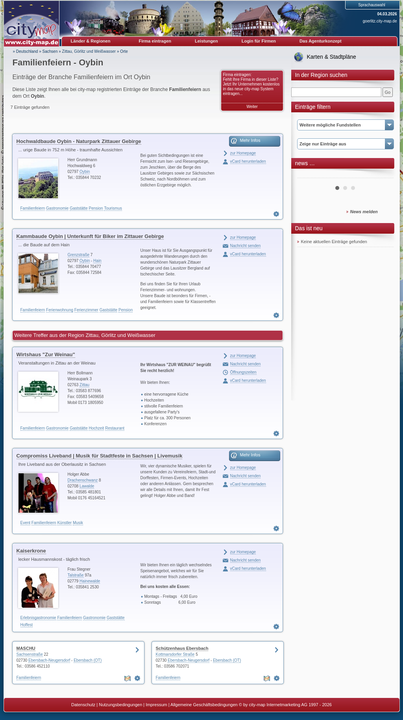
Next (383, 175)
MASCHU (26, 648)
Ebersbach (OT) (88, 660)
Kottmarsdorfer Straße (175, 654)
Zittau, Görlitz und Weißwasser (89, 51)
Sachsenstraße (30, 654)
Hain (97, 261)
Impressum (156, 704)
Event (25, 523)
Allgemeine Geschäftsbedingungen (204, 704)
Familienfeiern (32, 208)
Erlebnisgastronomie (38, 618)
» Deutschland (25, 51)
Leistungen (206, 41)
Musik (78, 523)
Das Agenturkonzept (320, 41)
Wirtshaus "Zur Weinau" (46, 354)
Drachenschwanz (83, 480)
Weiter (252, 106)
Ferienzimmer (86, 310)
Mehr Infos (250, 140)
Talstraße (76, 575)
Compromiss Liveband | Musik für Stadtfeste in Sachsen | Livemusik (100, 456)
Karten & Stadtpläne (331, 57)
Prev (307, 175)
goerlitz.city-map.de (380, 21)
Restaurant (114, 428)
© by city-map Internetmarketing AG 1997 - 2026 (285, 704)
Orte (124, 51)
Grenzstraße (79, 255)
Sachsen (50, 51)
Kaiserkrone (31, 551)
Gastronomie (57, 208)
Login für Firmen (259, 41)
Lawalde (86, 486)
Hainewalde (89, 581)
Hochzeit (96, 428)
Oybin (84, 171)
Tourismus (113, 208)
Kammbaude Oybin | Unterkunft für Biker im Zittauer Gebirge (90, 236)
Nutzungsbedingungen (120, 704)
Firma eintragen (155, 41)
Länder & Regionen (91, 41)
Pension (96, 208)
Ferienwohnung (59, 310)
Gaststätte (79, 208)
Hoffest (26, 625)
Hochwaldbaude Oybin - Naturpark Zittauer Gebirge (79, 141)
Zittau (84, 385)
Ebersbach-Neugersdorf (49, 660)
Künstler (64, 523)
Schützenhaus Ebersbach (182, 648)
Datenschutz (83, 704)
